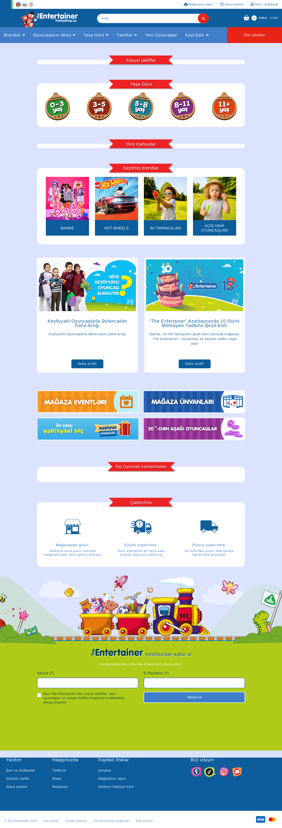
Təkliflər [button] (124, 35)
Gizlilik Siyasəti (76, 820)
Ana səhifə (51, 820)
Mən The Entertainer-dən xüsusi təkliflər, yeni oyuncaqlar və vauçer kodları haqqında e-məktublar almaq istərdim (81, 698)
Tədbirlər (59, 770)
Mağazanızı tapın (112, 778)
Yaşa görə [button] (93, 35)
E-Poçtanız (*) (156, 673)
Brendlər (12, 35)
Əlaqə (56, 778)
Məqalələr (60, 786)
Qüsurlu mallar (18, 778)
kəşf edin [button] (194, 35)
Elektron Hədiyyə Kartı (116, 786)
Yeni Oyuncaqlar (161, 35)
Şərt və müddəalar (20, 770)
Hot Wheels (116, 228)
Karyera (104, 770)
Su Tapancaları (165, 228)
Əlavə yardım (16, 786)
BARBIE (67, 228)
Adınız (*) (45, 673)
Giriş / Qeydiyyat (264, 4)
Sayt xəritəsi (144, 820)
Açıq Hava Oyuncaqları (214, 228)
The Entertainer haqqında (111, 820)
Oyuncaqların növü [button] (52, 35)
